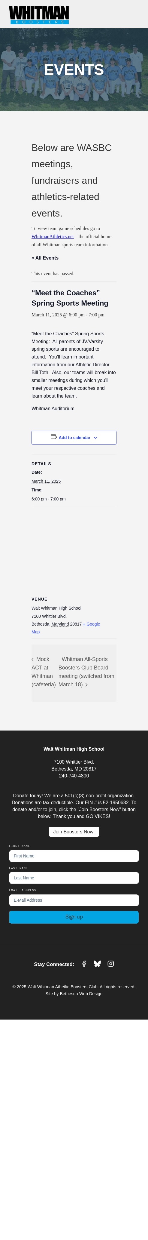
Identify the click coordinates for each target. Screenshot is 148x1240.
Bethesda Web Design (81, 993)
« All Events (45, 257)
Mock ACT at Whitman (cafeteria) (44, 672)
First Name (19, 846)
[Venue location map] (74, 550)
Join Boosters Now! (74, 831)
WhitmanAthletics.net (53, 236)
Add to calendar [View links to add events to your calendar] (74, 437)
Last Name (18, 868)
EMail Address (22, 890)
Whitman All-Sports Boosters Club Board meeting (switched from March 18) (86, 672)
